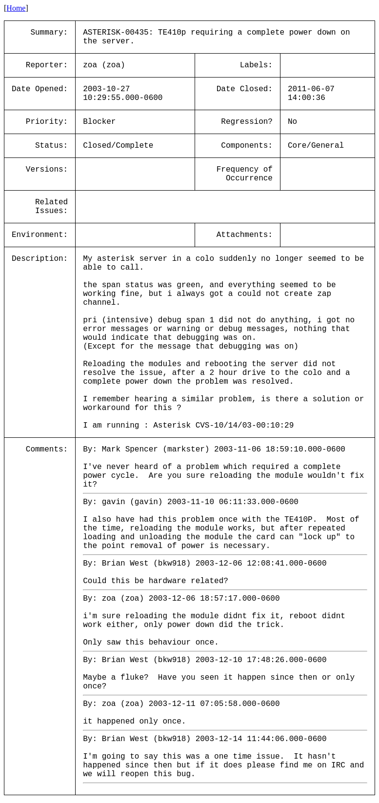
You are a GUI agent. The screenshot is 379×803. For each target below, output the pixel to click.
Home (15, 8)
